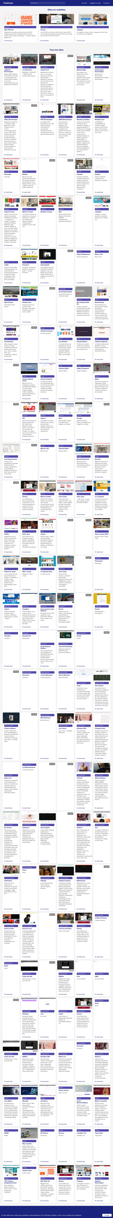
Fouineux (8, 3)
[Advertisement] (66, 71)
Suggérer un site (95, 3)
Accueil (84, 3)
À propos (106, 3)
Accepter (106, 1215)
